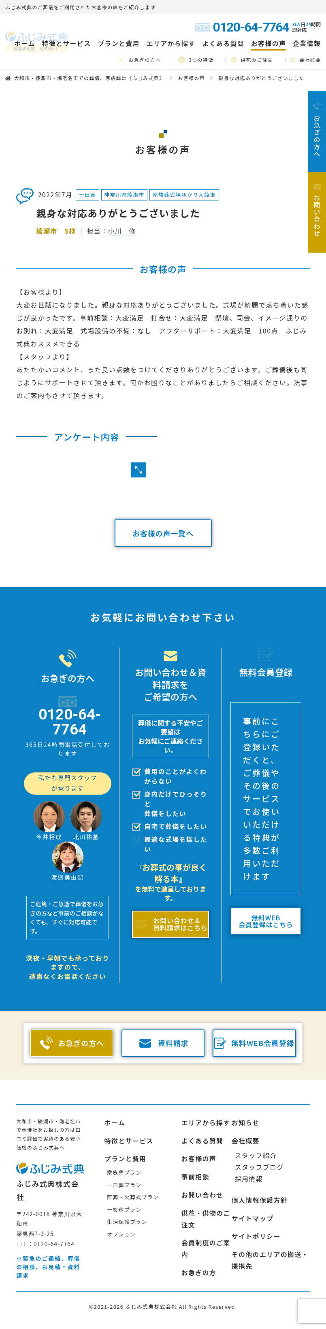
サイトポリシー (256, 1236)
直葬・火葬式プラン (133, 1197)
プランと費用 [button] (119, 43)
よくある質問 (223, 43)
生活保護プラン (127, 1222)
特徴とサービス (128, 1140)
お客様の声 (268, 43)
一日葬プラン (124, 1185)
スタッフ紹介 (256, 1155)
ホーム (24, 43)
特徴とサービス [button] (66, 43)
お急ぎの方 (198, 1272)
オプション (121, 1234)
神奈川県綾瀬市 (124, 194)
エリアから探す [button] (171, 43)
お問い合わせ (202, 1195)
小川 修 (122, 231)
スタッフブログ (259, 1167)
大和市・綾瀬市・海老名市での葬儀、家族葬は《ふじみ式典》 (89, 77)
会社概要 (305, 59)
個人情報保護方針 (260, 1200)
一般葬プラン (124, 1209)
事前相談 (195, 1176)
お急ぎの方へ (140, 60)
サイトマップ (253, 1218)
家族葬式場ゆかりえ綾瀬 (184, 194)
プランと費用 (125, 1158)
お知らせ (246, 1122)
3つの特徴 (195, 59)
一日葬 (87, 194)
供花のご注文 (252, 59)
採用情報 (249, 1178)
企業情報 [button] (307, 43)
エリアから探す (205, 1122)
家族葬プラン (124, 1172)
